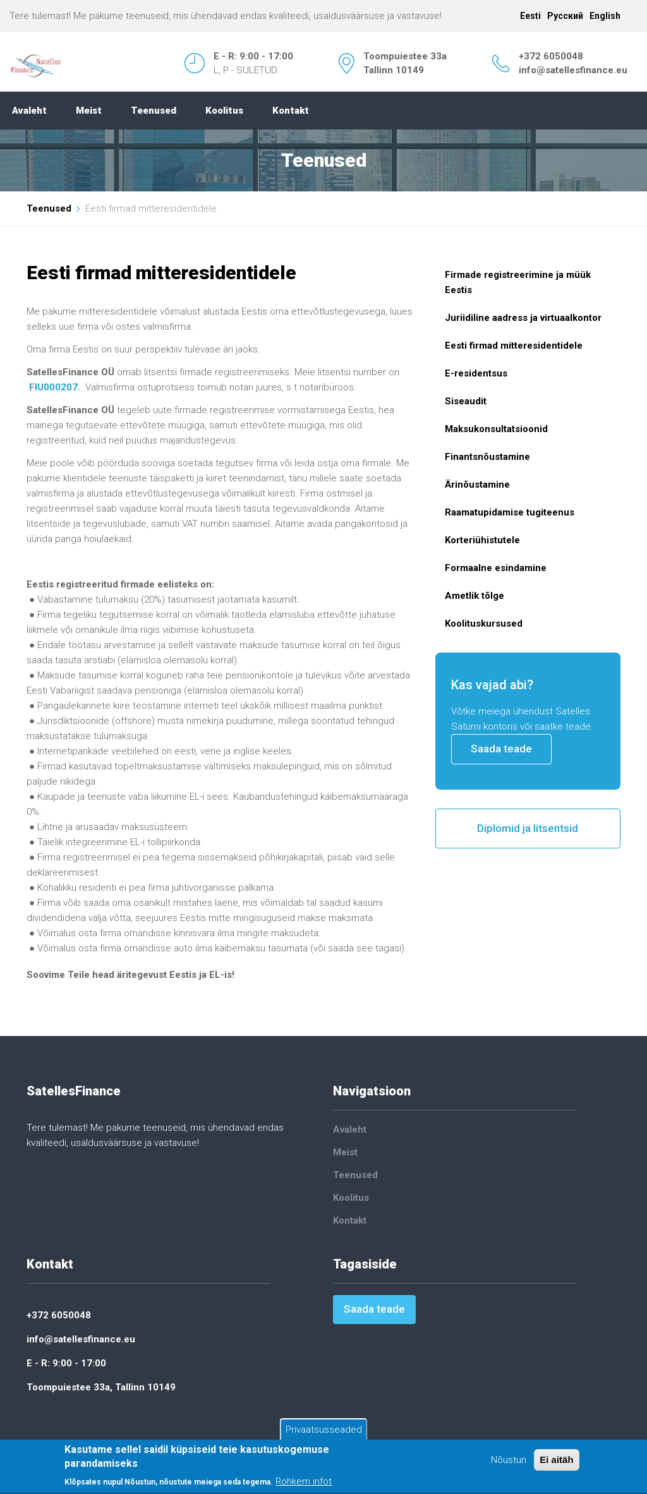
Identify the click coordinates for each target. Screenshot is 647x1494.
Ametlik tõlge (474, 595)
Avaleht (29, 110)
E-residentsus (476, 373)
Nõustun (508, 1461)
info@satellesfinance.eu (573, 70)
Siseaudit (466, 401)
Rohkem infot (303, 1483)
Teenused (153, 110)
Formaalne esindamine (496, 568)
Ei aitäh (556, 1460)
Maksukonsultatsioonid (496, 429)
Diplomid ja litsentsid (527, 828)
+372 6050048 (551, 56)
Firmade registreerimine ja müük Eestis (518, 282)
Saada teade (501, 748)
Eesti (530, 16)
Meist (89, 110)
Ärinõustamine (477, 484)
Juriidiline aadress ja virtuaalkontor (523, 317)
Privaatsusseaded (324, 1431)
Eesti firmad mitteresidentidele (514, 345)
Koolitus (224, 110)
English (605, 16)
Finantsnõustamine (487, 456)
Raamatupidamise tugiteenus (509, 512)
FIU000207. (54, 387)
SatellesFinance (74, 1091)
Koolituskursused (484, 623)
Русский (565, 16)
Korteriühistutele (482, 540)
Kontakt (290, 110)
